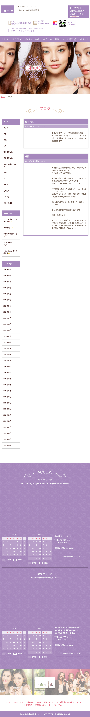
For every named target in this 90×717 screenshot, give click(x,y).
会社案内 (29, 705)
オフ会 (5, 128)
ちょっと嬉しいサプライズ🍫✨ (10, 220)
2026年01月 (7, 282)
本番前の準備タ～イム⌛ (10, 235)
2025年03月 (7, 330)
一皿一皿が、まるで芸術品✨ (10, 252)
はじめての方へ (19, 702)
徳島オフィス (8, 158)
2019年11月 (7, 427)
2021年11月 (7, 391)
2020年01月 (7, 415)
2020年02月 (7, 409)
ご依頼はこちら (40, 705)
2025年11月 (7, 294)
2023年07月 (7, 348)
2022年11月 (7, 360)
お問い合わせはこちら (71, 556)
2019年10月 (7, 433)
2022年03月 (7, 385)
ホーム (3, 97)
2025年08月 (7, 312)
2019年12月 (7, 421)
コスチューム (79, 702)
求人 (5, 179)
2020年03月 (7, 403)
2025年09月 (7, 306)
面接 (5, 140)
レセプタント (8, 197)
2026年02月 (7, 276)
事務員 (5, 185)
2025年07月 (7, 318)
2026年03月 (7, 270)
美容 (5, 134)
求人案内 (30, 702)
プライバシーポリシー (56, 705)
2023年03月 (7, 354)
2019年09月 (7, 439)
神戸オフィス (8, 152)
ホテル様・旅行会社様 (64, 702)
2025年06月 (7, 324)
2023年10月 (7, 342)
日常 (5, 146)
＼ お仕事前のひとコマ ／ (10, 244)
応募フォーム (48, 702)
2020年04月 (7, 397)
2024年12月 (7, 336)
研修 (5, 173)
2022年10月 (7, 366)
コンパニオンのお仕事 (10, 165)
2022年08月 (7, 372)
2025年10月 (7, 300)
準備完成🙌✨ (8, 228)
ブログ (39, 702)
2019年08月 (7, 445)
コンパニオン (8, 203)
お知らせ (6, 191)
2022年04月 (7, 379)
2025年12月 (7, 288)
